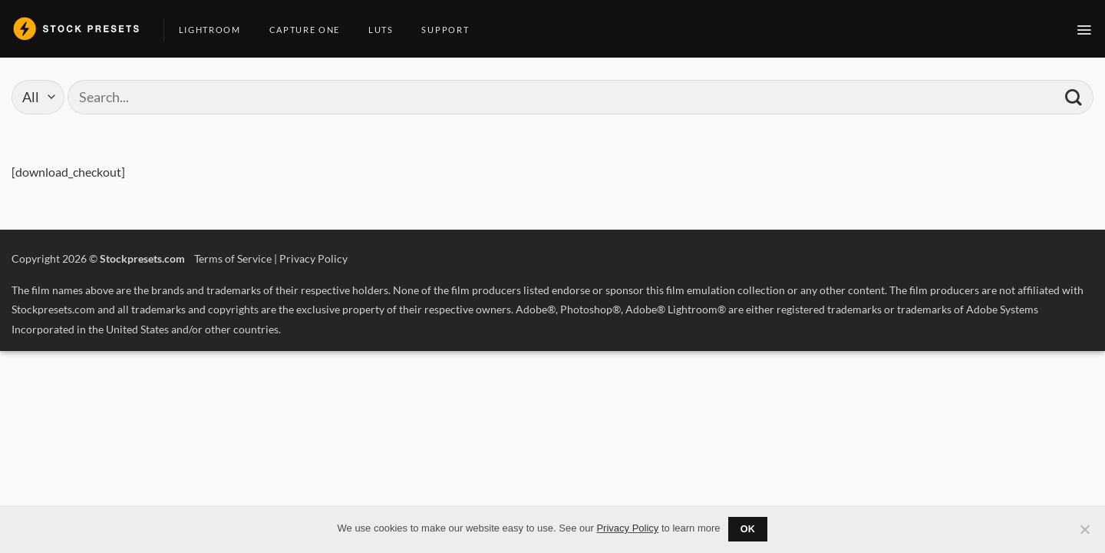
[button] (1084, 30)
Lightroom (215, 29)
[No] (1084, 534)
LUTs (386, 29)
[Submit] (1073, 97)
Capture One (310, 29)
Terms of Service (233, 258)
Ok (748, 529)
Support (450, 29)
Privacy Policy (313, 258)
